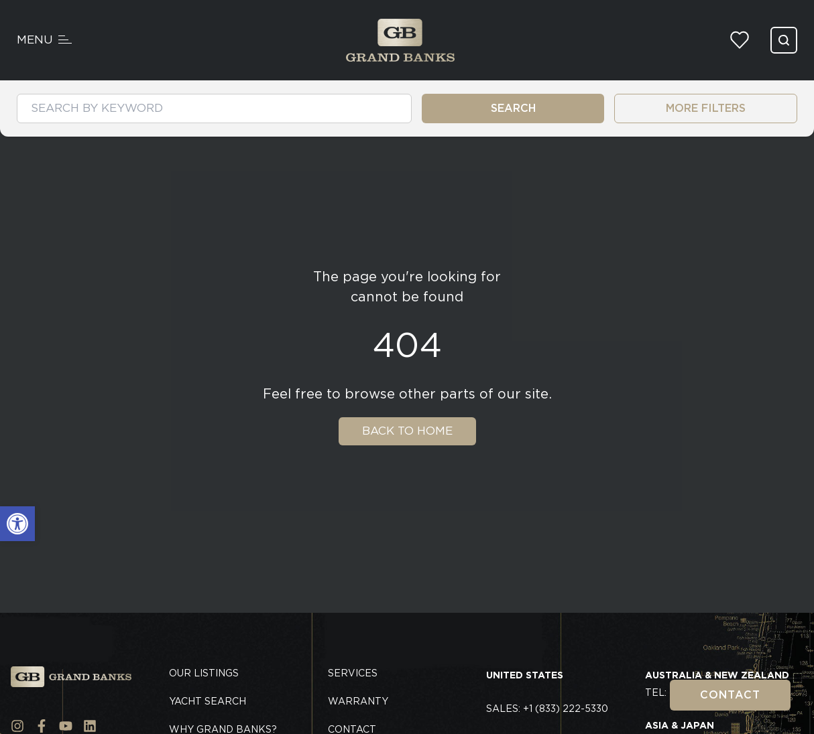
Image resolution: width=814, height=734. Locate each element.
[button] (17, 523)
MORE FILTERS (706, 108)
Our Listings (204, 673)
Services (352, 673)
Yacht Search (207, 701)
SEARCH (513, 108)
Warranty (358, 701)
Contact (730, 694)
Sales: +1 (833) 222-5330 (547, 708)
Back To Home (407, 430)
